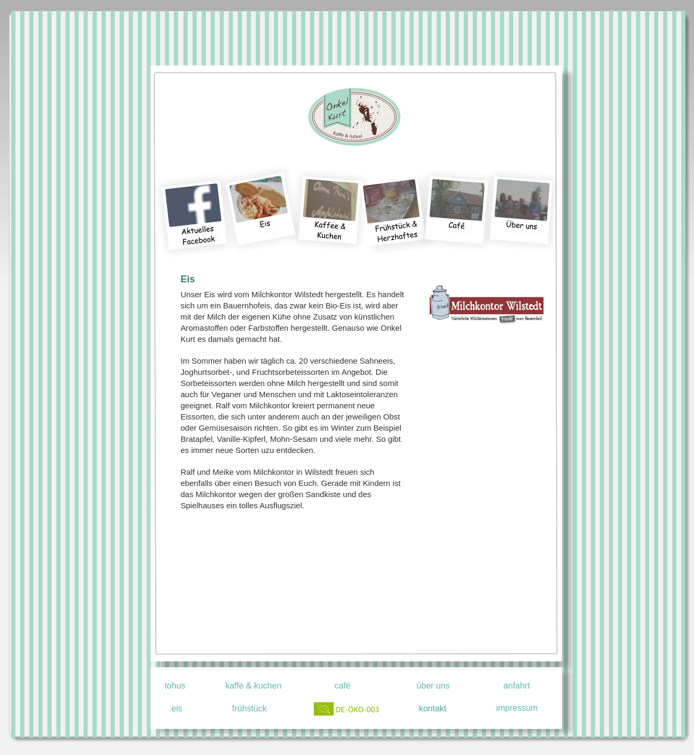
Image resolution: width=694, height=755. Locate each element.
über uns (432, 685)
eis (176, 708)
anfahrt (517, 685)
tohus (174, 685)
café (342, 685)
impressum (517, 707)
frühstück (249, 708)
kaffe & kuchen (253, 685)
